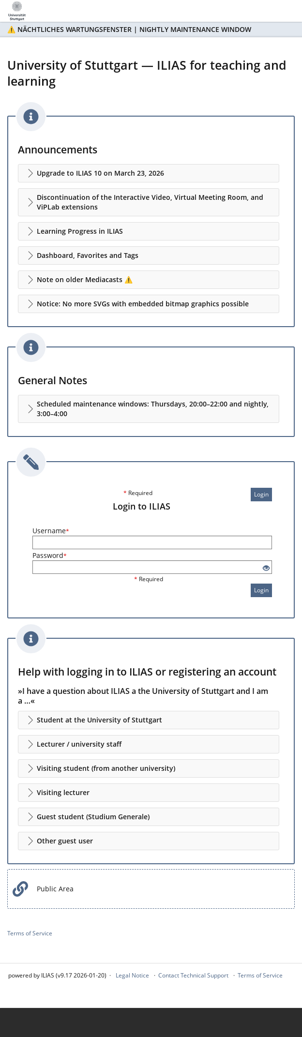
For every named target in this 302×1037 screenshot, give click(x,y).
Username (50, 530)
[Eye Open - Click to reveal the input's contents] (266, 568)
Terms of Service (29, 933)
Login (261, 494)
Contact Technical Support (193, 975)
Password (49, 555)
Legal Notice (132, 975)
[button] (148, 173)
